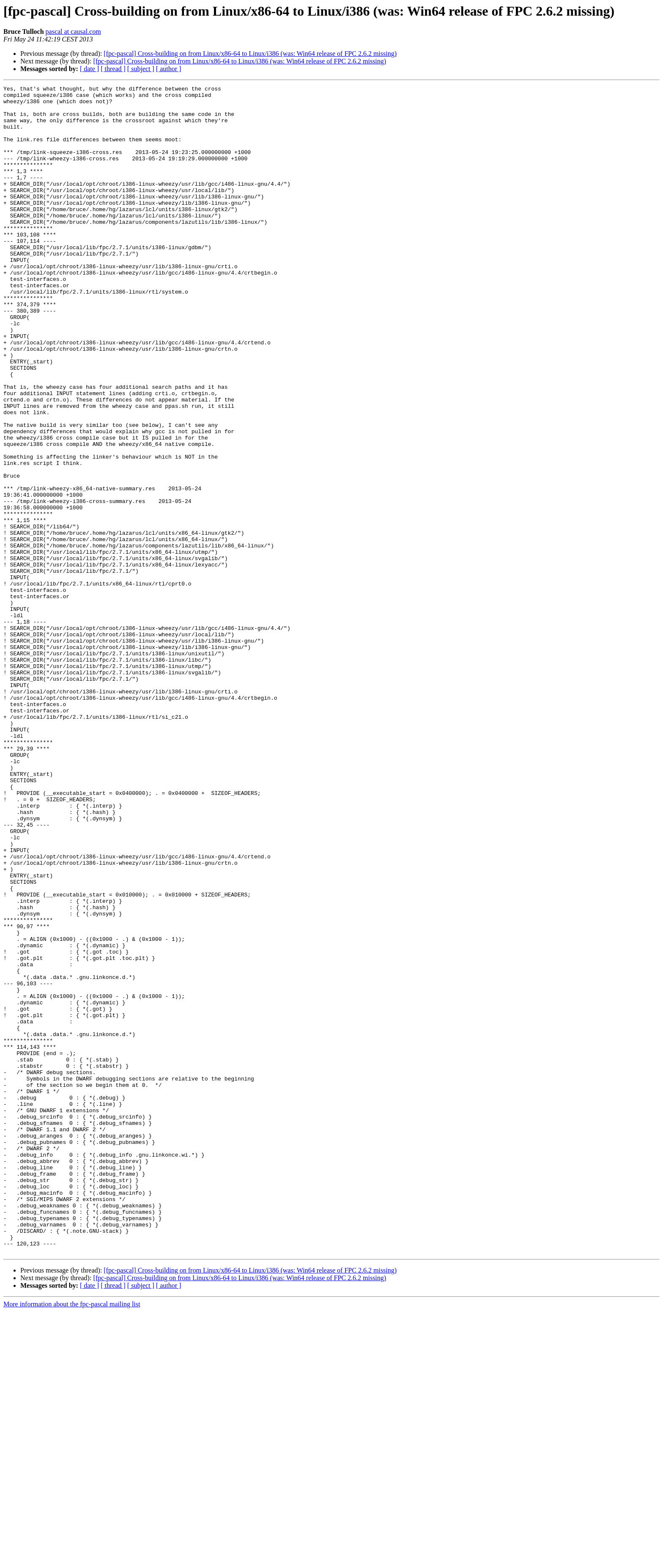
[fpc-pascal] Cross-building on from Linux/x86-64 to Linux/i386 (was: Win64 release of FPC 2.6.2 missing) (250, 53)
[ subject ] (140, 68)
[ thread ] (113, 68)
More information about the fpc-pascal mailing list (71, 1537)
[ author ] (168, 68)
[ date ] (89, 68)
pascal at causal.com (73, 31)
